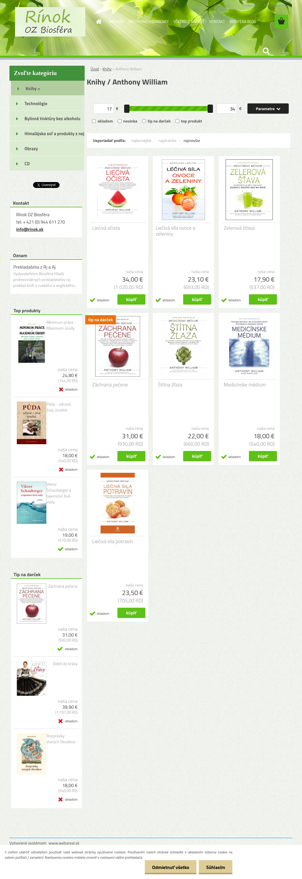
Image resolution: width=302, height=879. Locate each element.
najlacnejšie (141, 140)
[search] (266, 51)
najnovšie (192, 140)
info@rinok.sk (29, 229)
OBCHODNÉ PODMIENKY (148, 21)
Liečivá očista (106, 228)
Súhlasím (215, 867)
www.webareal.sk (64, 843)
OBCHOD (116, 21)
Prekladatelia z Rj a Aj (34, 266)
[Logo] (50, 22)
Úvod (95, 69)
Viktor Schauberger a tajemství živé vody (58, 493)
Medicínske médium (245, 385)
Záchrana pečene (63, 586)
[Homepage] (98, 21)
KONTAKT (217, 21)
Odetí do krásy (65, 664)
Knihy (107, 69)
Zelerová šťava (239, 228)
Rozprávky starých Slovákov (61, 739)
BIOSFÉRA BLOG (243, 21)
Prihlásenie (250, 5)
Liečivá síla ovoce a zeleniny (175, 231)
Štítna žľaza (170, 385)
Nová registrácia (276, 5)
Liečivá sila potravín (112, 541)
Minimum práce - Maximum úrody (61, 325)
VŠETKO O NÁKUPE (189, 21)
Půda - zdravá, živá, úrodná (58, 407)
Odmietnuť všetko (170, 867)
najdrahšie (168, 140)
